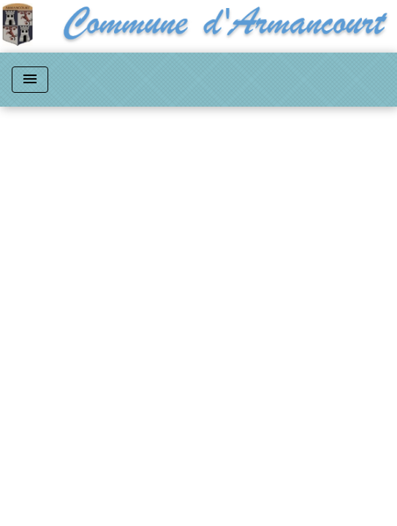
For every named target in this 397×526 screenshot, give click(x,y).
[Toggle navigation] (30, 79)
